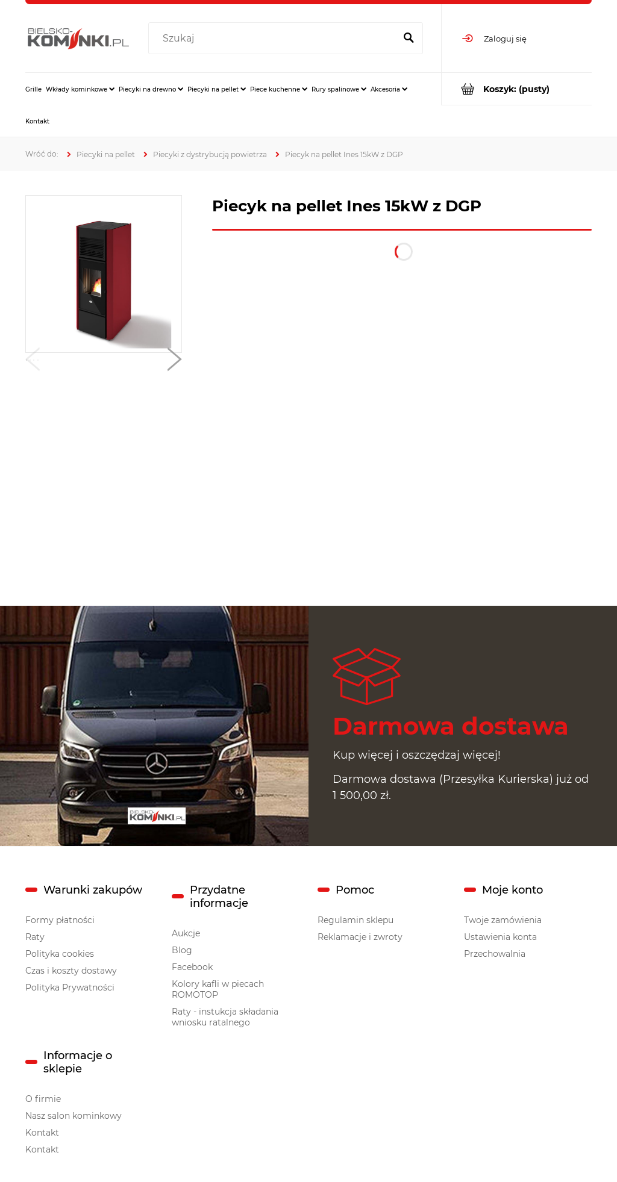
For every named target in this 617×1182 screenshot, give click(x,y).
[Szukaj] (408, 38)
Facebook (192, 967)
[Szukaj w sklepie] (274, 38)
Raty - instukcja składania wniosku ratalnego (225, 1017)
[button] (32, 361)
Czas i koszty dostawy (71, 970)
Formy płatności (60, 920)
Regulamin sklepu (355, 920)
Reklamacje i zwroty (360, 937)
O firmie (43, 1098)
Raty (35, 937)
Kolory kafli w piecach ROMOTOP (218, 989)
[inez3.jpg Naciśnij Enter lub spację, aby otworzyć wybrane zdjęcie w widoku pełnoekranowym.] (104, 274)
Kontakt (42, 1132)
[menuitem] (33, 89)
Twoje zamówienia (503, 920)
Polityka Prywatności (69, 987)
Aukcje (186, 933)
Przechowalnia (494, 953)
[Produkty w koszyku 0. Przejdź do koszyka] (517, 89)
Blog (182, 950)
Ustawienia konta (500, 937)
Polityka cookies (59, 953)
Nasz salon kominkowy (73, 1115)
